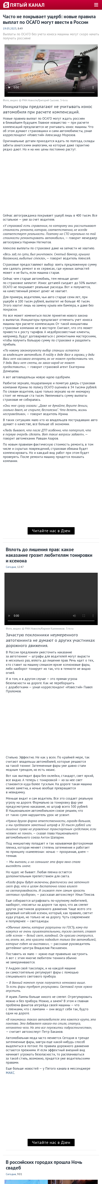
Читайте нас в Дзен (51, 530)
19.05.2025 (10, 28)
